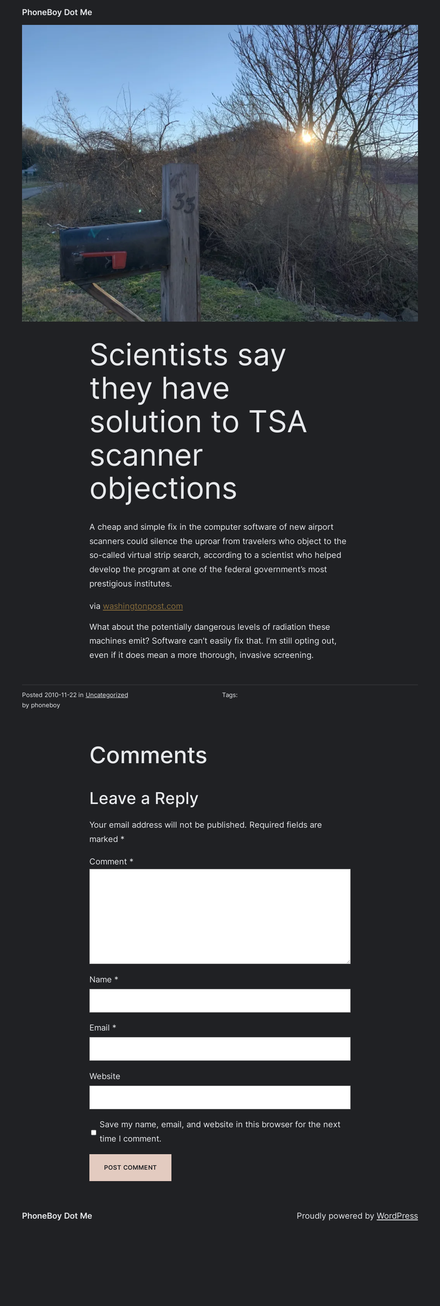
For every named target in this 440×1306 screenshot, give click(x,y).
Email (102, 1027)
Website (104, 1076)
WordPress (397, 1215)
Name (103, 979)
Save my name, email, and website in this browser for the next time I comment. (220, 1131)
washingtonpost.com (143, 606)
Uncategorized (107, 695)
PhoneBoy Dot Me (57, 12)
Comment (111, 861)
